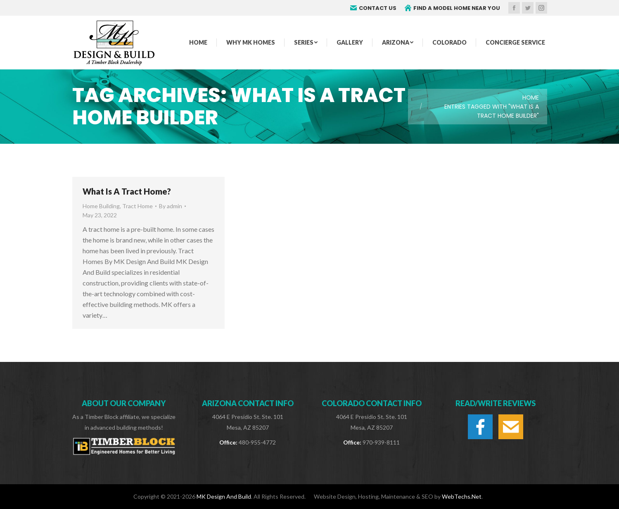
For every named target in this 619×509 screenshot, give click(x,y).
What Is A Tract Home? (127, 191)
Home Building (101, 205)
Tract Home (137, 205)
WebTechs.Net (461, 496)
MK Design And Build (224, 496)
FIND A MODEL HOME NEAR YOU (452, 8)
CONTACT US (373, 8)
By (170, 205)
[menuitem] (198, 42)
